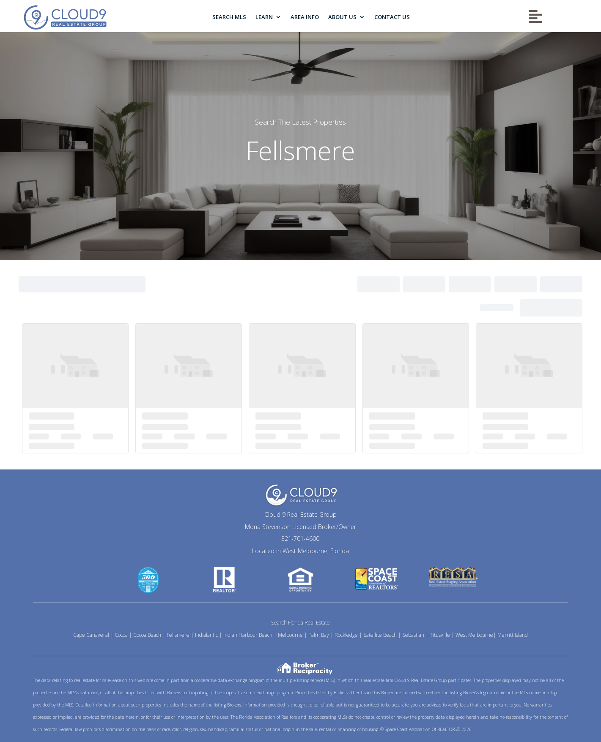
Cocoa (121, 634)
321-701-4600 (300, 539)
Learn (264, 17)
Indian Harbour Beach (247, 634)
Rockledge (346, 634)
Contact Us (392, 17)
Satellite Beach (380, 634)
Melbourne (290, 634)
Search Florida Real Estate (300, 622)
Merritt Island (512, 634)
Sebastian (413, 634)
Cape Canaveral (91, 634)
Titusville (440, 634)
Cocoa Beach (147, 634)
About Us (342, 17)
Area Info (305, 17)
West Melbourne (474, 634)
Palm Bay (318, 634)
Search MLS (229, 17)
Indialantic (206, 634)
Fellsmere (178, 634)
